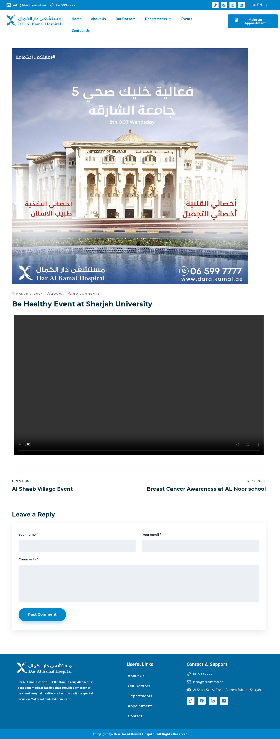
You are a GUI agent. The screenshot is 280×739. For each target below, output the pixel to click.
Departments (140, 696)
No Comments (84, 293)
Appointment (140, 706)
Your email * (151, 534)
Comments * (28, 559)
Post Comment (42, 614)
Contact (135, 716)
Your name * (28, 534)
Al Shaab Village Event (42, 489)
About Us (136, 676)
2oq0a (55, 293)
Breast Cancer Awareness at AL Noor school (206, 489)
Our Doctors (139, 686)
